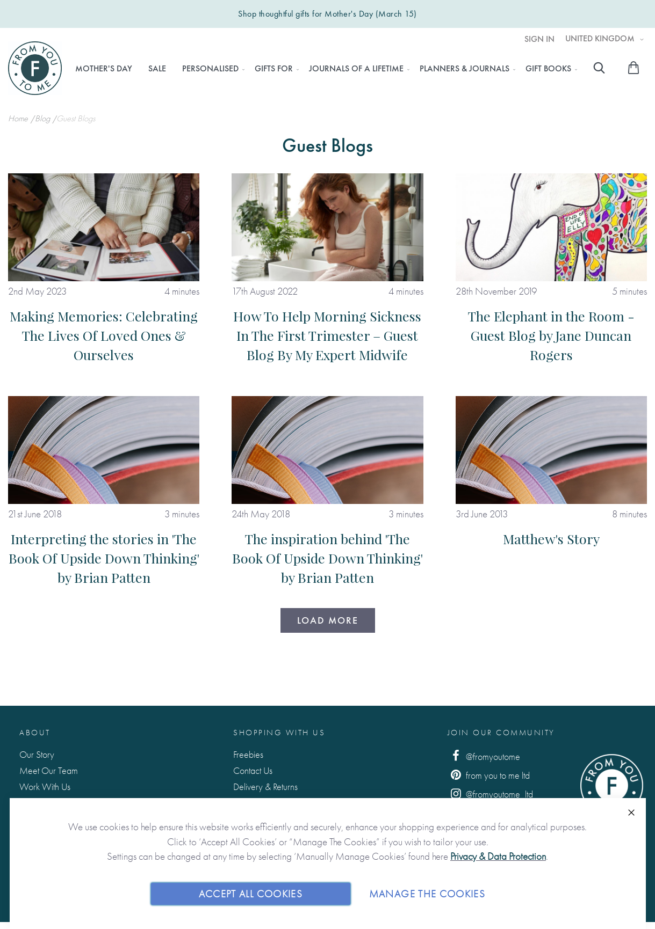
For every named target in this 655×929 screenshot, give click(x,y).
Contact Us (252, 770)
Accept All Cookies (251, 893)
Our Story (36, 754)
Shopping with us (279, 732)
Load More (327, 620)
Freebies (248, 754)
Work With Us (44, 786)
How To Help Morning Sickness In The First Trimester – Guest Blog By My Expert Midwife (327, 335)
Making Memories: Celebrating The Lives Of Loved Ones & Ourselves (104, 335)
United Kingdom (601, 38)
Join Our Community (501, 732)
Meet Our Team (48, 770)
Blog (43, 118)
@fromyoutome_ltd (491, 793)
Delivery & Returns (265, 786)
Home (19, 118)
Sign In (539, 39)
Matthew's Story (551, 538)
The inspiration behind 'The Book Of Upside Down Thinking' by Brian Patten (327, 558)
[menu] (323, 68)
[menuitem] (103, 68)
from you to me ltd (489, 774)
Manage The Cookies (427, 893)
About (35, 732)
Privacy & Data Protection (498, 856)
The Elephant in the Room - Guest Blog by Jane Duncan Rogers (551, 335)
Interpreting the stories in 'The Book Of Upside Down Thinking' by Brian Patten (104, 558)
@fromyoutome (484, 756)
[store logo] (35, 68)
